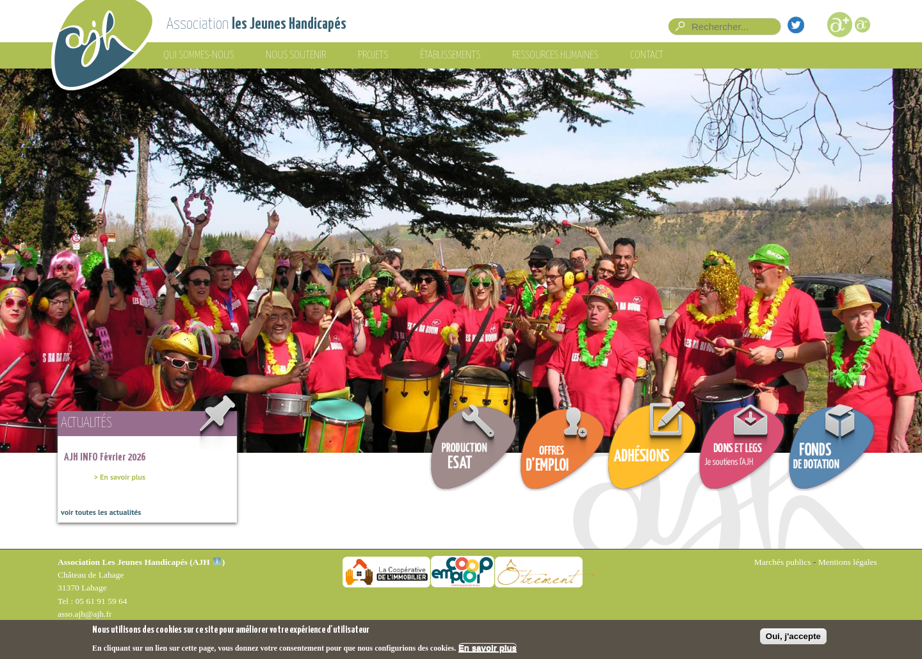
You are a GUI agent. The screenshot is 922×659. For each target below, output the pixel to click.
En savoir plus (487, 648)
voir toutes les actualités (101, 512)
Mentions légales (847, 562)
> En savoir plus (119, 477)
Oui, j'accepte (793, 636)
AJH (207, 562)
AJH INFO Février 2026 (104, 457)
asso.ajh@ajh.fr (84, 614)
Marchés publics (782, 562)
